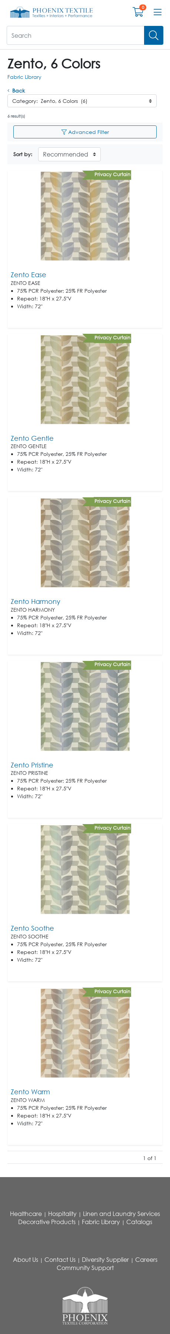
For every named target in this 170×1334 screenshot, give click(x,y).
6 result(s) (16, 116)
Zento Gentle (32, 438)
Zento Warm (30, 1092)
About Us (25, 1259)
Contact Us (60, 1259)
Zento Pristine (32, 765)
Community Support (85, 1267)
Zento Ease (28, 275)
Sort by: (22, 154)
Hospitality (62, 1213)
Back (16, 90)
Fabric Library (24, 77)
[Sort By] (69, 154)
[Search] (153, 35)
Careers (146, 1259)
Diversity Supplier (105, 1259)
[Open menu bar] (157, 12)
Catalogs (139, 1222)
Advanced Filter (85, 132)
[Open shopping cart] (138, 13)
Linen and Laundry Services (121, 1213)
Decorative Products (47, 1222)
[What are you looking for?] (75, 35)
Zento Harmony (35, 601)
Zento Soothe (32, 928)
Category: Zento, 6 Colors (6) (49, 101)
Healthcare (26, 1213)
